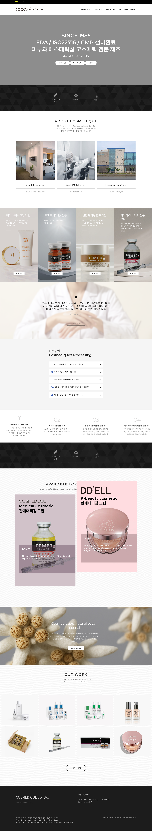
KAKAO (32, 803)
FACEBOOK (19, 803)
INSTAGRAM (26, 803)
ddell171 (89, 802)
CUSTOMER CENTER (126, 8)
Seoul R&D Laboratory (76, 185)
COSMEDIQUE (132, 818)
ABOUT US (84, 8)
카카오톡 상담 (62, 63)
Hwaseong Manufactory (116, 185)
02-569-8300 (86, 800)
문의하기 (90, 63)
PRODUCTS (109, 8)
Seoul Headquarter (35, 185)
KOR (17, 2)
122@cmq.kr (77, 63)
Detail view (19, 273)
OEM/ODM (97, 8)
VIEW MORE (76, 768)
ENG (23, 2)
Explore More (76, 648)
